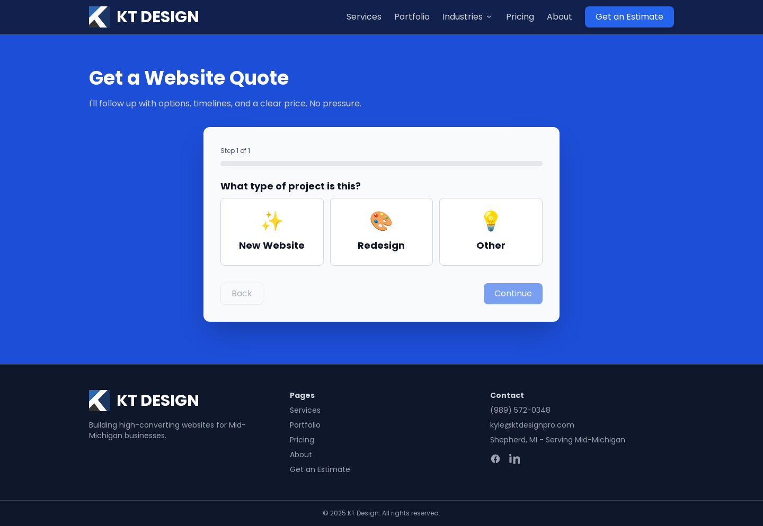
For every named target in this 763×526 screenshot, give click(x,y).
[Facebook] (495, 459)
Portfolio (412, 17)
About (559, 17)
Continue (513, 293)
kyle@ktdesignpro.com (532, 425)
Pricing (520, 17)
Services (364, 17)
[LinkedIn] (514, 459)
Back (242, 293)
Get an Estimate (629, 17)
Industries (467, 17)
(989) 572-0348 (520, 410)
